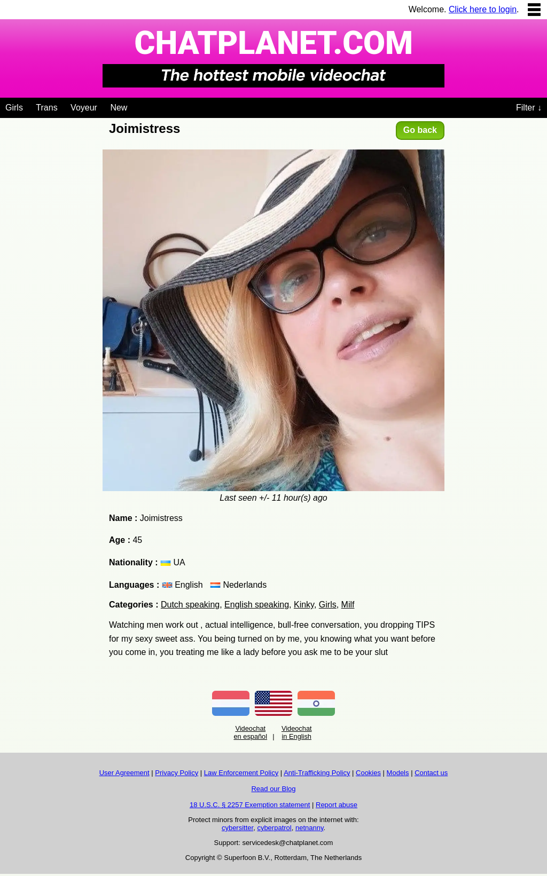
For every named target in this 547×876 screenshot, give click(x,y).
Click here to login (483, 9)
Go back (420, 130)
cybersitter (237, 828)
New (118, 107)
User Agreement (124, 773)
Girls (14, 107)
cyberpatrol (274, 828)
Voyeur (84, 107)
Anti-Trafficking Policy (317, 773)
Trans (46, 107)
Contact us (431, 773)
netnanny (309, 828)
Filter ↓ (529, 107)
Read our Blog (273, 789)
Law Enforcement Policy (241, 773)
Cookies (368, 773)
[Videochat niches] (135, 106)
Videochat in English (297, 732)
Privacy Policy (176, 773)
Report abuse (336, 805)
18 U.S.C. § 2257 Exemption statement (250, 805)
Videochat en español (250, 732)
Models (398, 773)
